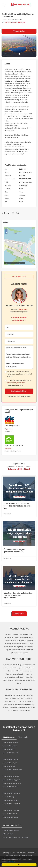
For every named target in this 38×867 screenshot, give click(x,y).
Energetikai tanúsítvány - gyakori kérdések (16, 837)
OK (19, 864)
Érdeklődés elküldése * (19, 391)
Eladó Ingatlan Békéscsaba (11, 793)
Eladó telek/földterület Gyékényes (14, 22)
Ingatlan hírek (19, 464)
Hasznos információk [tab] (11, 825)
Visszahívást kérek (19, 276)
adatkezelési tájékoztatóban (16, 383)
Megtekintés (23, 309)
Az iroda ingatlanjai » (19, 320)
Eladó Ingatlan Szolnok (10, 814)
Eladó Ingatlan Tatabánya (11, 817)
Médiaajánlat (15, 852)
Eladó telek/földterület (15, 20)
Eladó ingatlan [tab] (9, 737)
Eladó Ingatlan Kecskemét (11, 753)
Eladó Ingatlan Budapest (10, 742)
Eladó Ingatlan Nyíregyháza (11, 780)
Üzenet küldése (19, 31)
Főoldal (4, 20)
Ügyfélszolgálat (6, 852)
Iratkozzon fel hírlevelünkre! (19, 469)
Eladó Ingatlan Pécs (9, 749)
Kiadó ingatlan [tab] (23, 737)
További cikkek (19, 614)
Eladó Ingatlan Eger (9, 797)
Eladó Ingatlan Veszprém (10, 800)
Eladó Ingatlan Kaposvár (10, 787)
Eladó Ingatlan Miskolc (10, 746)
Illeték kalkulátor (8, 834)
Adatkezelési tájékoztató (13, 855)
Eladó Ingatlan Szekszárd (11, 810)
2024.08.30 (7, 603)
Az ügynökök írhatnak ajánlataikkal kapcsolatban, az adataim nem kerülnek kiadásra (19, 374)
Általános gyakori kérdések (11, 830)
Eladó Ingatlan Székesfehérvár (12, 770)
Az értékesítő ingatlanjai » (19, 317)
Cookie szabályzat (26, 855)
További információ (12, 861)
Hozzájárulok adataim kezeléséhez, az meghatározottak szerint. (19, 383)
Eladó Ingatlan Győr (9, 766)
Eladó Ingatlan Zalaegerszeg (12, 783)
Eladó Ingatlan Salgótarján (11, 776)
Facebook (23, 852)
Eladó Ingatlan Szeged (10, 763)
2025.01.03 (7, 514)
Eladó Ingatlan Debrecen (10, 759)
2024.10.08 (7, 558)
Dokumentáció (31, 852)
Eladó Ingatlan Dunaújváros (11, 804)
